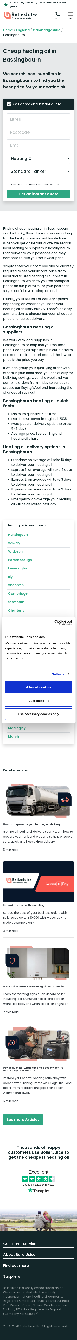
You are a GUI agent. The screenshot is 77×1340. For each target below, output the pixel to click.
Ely (10, 576)
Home (8, 30)
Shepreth (16, 585)
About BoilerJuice (19, 1254)
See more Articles (23, 1119)
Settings (58, 674)
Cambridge (18, 593)
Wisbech (15, 551)
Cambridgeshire (46, 30)
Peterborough (20, 560)
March (13, 736)
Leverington (18, 568)
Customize (38, 700)
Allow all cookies (38, 687)
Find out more (16, 1265)
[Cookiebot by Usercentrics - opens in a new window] (54, 622)
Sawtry (14, 543)
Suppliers (11, 1276)
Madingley (17, 728)
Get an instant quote (38, 194)
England (23, 30)
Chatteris (16, 610)
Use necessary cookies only (38, 714)
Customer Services (20, 1243)
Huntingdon (18, 534)
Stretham (16, 602)
